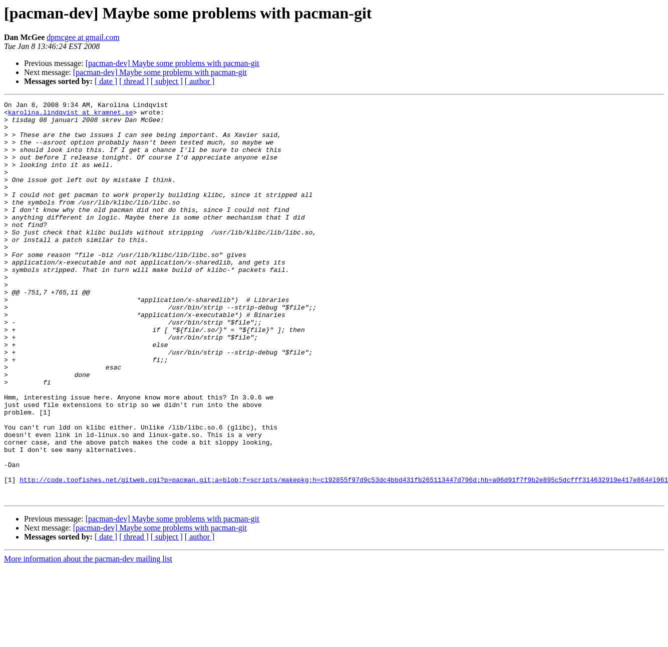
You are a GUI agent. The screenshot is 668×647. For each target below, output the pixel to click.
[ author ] (200, 81)
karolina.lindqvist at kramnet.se (70, 115)
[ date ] (106, 81)
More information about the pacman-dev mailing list (88, 638)
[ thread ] (134, 81)
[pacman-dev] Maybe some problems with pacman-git (172, 63)
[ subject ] (167, 81)
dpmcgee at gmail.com (83, 37)
